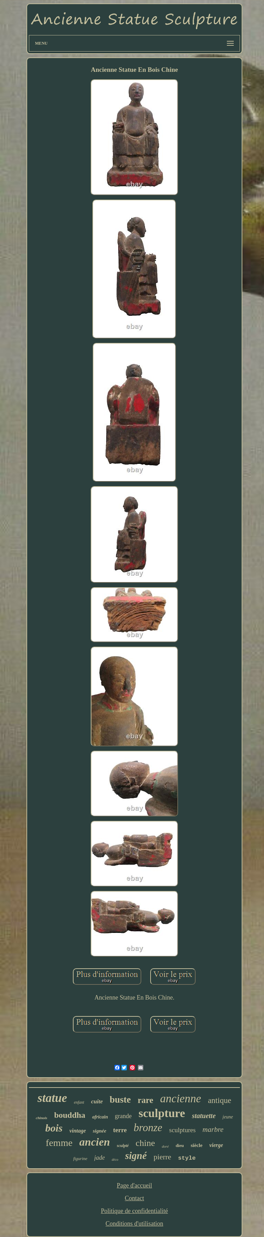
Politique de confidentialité (134, 1210)
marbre (212, 1129)
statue (52, 1098)
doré (165, 1146)
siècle (196, 1145)
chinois (41, 1118)
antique (219, 1100)
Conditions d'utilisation (134, 1223)
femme (59, 1142)
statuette (204, 1115)
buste (120, 1099)
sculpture (162, 1113)
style (187, 1158)
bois (54, 1128)
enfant (79, 1102)
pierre (162, 1156)
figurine (80, 1158)
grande (123, 1116)
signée (99, 1131)
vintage (77, 1131)
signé (136, 1155)
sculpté (123, 1145)
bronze (148, 1128)
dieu (180, 1145)
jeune (227, 1116)
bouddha (69, 1115)
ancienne (180, 1098)
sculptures (182, 1130)
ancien (94, 1142)
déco (115, 1159)
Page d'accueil (134, 1185)
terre (120, 1130)
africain (100, 1116)
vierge (216, 1145)
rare (145, 1100)
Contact (134, 1198)
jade (99, 1157)
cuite (97, 1101)
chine (145, 1143)
